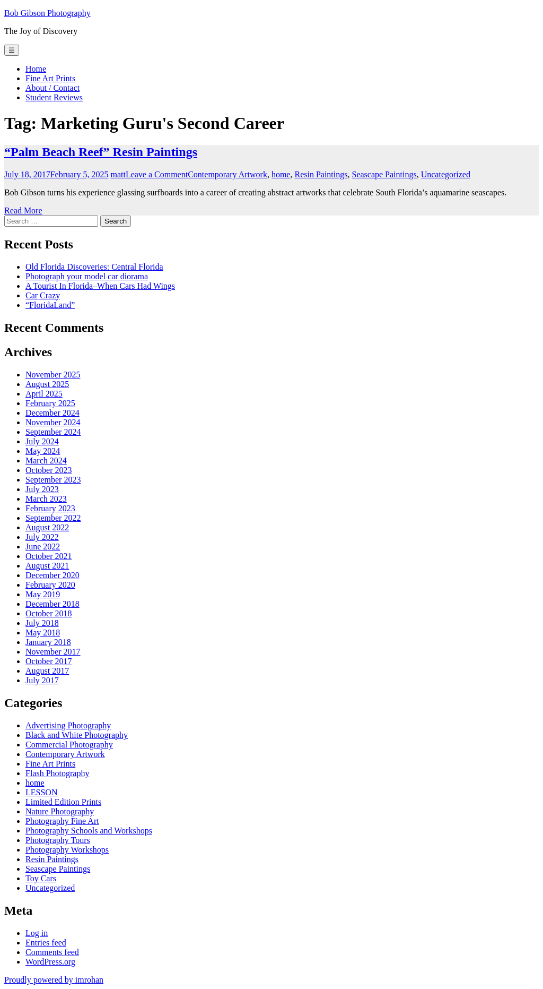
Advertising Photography (68, 725)
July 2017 (42, 680)
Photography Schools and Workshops (88, 830)
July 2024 (42, 441)
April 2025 (44, 393)
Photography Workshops (67, 849)
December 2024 (52, 412)
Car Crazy (42, 295)
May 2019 (42, 594)
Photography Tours (57, 840)
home (281, 174)
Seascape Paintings (384, 174)
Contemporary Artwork (227, 174)
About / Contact (52, 87)
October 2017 (48, 661)
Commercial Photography (69, 744)
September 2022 (53, 517)
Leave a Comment (157, 174)
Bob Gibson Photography (47, 13)
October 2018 (48, 613)
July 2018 (42, 622)
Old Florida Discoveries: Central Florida (94, 266)
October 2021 (48, 556)
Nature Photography (59, 811)
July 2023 (42, 489)
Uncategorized (445, 174)
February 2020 (50, 584)
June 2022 (42, 546)
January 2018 (48, 642)
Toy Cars (40, 878)
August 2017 (47, 670)
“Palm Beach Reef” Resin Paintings (100, 152)
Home (35, 68)
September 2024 (53, 431)
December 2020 (52, 575)
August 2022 (47, 527)
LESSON (41, 792)
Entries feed (45, 942)
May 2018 (42, 632)
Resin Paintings (320, 174)
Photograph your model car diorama (86, 276)
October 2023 (48, 470)
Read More (23, 210)
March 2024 (46, 460)
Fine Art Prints (50, 78)
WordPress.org (50, 961)
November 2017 (53, 651)
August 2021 (47, 565)
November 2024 (53, 422)
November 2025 (53, 374)
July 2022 (42, 536)
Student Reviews (54, 97)
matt (117, 174)
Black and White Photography (76, 734)
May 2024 (42, 450)
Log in (36, 933)
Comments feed (52, 952)
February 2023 (50, 508)
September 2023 (53, 479)
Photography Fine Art (62, 820)
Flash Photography (57, 773)
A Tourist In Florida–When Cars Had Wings (100, 285)
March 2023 (46, 498)
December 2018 (52, 603)
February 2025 (50, 403)
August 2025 (47, 384)
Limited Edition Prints (63, 801)
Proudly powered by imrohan (53, 979)
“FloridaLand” (50, 304)
